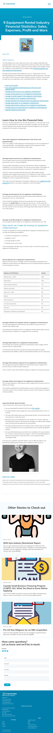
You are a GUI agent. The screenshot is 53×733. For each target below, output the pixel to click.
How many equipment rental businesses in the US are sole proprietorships (23, 88)
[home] (9, 4)
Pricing (3, 724)
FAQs (29, 721)
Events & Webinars (32, 727)
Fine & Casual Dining (6, 699)
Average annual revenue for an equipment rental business (23, 91)
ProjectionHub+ (5, 709)
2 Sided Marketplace (6, 702)
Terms (3, 731)
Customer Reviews (32, 724)
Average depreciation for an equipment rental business (22, 103)
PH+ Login (4, 712)
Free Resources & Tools (33, 726)
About (3, 723)
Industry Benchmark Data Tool (8, 715)
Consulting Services (6, 711)
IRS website (36, 408)
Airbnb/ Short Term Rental (7, 703)
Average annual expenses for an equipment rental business (23, 94)
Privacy (8, 731)
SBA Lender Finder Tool (7, 714)
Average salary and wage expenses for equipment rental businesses (26, 107)
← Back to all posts (26, 17)
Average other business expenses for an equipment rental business (25, 105)
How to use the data (11, 85)
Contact (4, 726)
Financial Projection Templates (8, 708)
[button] (49, 4)
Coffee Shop (4, 697)
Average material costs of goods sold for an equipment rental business (27, 100)
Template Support (32, 720)
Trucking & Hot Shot (6, 700)
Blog (29, 723)
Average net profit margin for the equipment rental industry (23, 96)
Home (3, 721)
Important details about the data (15, 110)
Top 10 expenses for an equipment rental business (20, 98)
